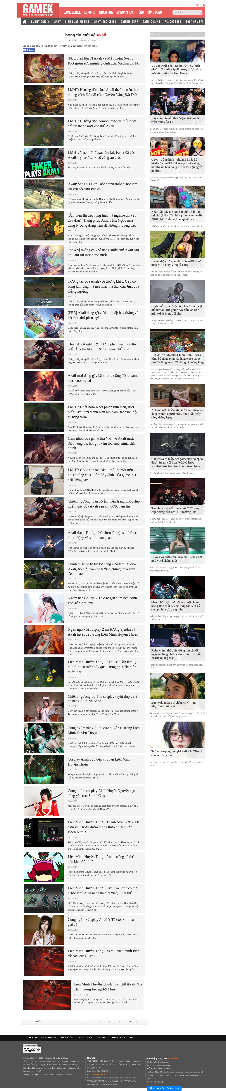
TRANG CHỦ (31, 1037)
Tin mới (156, 34)
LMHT (57, 21)
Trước (35, 1021)
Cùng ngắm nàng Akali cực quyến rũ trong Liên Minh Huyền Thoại (104, 730)
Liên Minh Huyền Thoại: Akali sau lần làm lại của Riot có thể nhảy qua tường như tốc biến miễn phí (103, 667)
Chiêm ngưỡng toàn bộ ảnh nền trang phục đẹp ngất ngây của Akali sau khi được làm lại (104, 503)
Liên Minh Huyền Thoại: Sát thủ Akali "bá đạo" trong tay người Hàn (108, 986)
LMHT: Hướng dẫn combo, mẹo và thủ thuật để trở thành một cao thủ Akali (102, 123)
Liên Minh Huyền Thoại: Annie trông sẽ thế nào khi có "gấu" (101, 859)
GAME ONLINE (151, 21)
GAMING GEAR (129, 21)
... (89, 1021)
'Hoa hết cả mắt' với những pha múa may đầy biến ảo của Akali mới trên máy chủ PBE (102, 346)
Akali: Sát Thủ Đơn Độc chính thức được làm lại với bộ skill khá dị (102, 186)
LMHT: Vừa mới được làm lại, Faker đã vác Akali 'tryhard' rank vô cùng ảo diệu (101, 155)
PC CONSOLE (85, 1037)
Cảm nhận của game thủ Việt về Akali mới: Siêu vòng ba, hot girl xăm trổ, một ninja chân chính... (102, 443)
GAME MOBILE (72, 11)
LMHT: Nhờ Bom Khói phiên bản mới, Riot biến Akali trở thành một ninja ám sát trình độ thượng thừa (102, 412)
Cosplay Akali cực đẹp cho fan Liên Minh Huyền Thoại (99, 761)
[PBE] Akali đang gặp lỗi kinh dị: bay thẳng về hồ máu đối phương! (103, 315)
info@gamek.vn (99, 1074)
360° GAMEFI (194, 21)
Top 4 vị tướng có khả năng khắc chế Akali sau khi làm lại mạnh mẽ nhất (103, 252)
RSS (131, 1037)
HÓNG (140, 11)
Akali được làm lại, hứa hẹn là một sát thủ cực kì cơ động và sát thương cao (103, 535)
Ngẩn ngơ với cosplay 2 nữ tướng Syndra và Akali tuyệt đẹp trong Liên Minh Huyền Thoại (103, 631)
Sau (133, 1021)
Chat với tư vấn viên (164, 1089)
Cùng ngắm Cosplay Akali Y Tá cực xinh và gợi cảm (101, 922)
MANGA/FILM (124, 11)
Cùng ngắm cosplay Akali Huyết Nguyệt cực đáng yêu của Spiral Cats (102, 793)
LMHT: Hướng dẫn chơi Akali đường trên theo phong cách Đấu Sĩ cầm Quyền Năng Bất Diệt (103, 92)
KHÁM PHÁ (106, 11)
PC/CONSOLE (173, 21)
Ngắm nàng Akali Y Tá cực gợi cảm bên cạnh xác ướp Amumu (102, 600)
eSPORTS (90, 11)
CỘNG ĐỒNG (154, 11)
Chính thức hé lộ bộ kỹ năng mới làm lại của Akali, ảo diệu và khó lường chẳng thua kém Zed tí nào (102, 569)
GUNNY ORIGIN (40, 21)
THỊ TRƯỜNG (67, 1037)
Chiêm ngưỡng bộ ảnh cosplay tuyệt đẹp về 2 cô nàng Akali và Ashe (102, 698)
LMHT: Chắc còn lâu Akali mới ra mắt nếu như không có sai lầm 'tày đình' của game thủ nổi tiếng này (102, 475)
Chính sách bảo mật (155, 1082)
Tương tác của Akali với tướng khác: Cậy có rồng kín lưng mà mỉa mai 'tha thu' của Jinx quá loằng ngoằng (103, 286)
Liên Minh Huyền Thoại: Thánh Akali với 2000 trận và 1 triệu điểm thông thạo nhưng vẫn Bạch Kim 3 (103, 827)
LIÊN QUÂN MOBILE (77, 21)
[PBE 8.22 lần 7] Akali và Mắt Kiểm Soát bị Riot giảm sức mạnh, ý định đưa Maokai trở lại (103, 60)
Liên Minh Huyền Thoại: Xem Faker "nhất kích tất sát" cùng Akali (103, 953)
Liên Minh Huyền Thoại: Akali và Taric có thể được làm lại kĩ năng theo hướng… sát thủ (102, 890)
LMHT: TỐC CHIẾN (105, 21)
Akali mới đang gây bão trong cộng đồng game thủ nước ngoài (103, 378)
